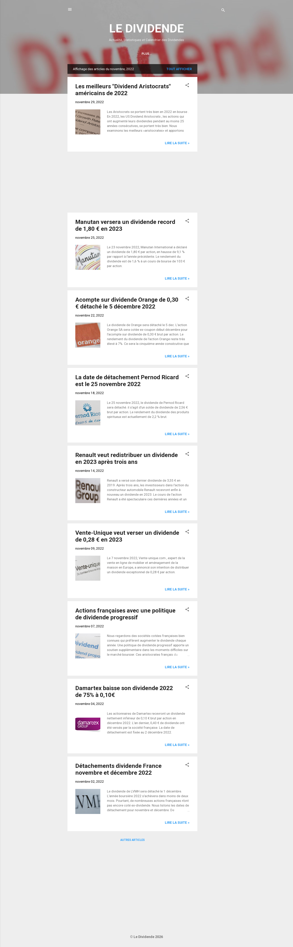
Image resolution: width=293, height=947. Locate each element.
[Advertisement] (213, 122)
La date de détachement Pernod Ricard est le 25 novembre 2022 (127, 380)
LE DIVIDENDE (146, 28)
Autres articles (132, 839)
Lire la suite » (177, 143)
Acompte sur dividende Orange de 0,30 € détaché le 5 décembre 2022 (126, 303)
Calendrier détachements (154, 53)
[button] (187, 86)
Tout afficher (179, 69)
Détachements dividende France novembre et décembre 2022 (118, 769)
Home (121, 53)
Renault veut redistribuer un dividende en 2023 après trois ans (126, 458)
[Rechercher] (223, 11)
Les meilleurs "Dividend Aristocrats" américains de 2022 (123, 90)
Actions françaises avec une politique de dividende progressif (125, 614)
